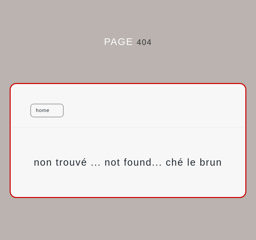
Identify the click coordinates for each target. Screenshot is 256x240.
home (43, 110)
